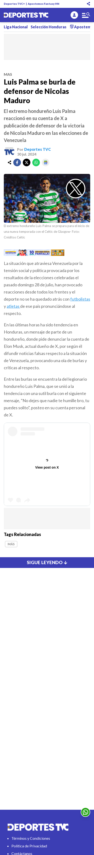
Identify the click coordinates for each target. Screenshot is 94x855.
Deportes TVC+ (14, 3)
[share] (9, 162)
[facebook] (17, 162)
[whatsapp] (36, 162)
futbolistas (80, 299)
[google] (45, 162)
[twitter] (26, 162)
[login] (74, 15)
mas (8, 74)
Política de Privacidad (29, 846)
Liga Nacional (16, 27)
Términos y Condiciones (30, 838)
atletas (13, 306)
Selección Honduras (48, 27)
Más (11, 544)
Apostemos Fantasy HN (43, 3)
